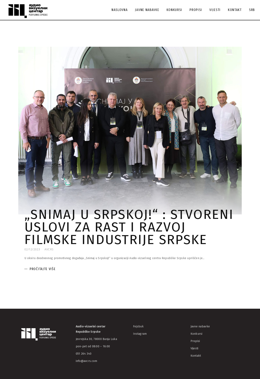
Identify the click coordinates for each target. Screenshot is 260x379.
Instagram (140, 334)
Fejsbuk (138, 326)
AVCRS (48, 249)
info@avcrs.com (86, 361)
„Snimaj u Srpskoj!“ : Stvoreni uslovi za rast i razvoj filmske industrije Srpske (129, 227)
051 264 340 (84, 353)
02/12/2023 (32, 249)
